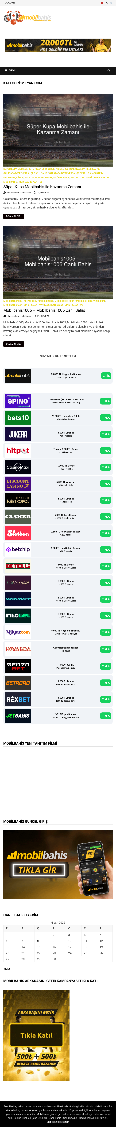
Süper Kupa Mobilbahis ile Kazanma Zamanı (42, 187)
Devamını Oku (13, 216)
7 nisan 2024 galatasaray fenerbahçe (78, 169)
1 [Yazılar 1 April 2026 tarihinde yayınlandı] (38, 935)
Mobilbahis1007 (33, 305)
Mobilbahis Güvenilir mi (90, 301)
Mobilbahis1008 (53, 305)
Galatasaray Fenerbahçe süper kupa (47, 177)
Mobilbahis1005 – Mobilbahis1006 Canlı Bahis (44, 310)
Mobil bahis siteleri (98, 177)
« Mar (6, 968)
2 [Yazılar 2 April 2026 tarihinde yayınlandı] (53, 935)
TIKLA (106, 401)
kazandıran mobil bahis (19, 192)
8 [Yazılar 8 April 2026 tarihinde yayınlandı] (38, 941)
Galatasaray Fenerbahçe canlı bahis (25, 173)
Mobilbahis (10, 182)
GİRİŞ (106, 375)
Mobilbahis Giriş (64, 301)
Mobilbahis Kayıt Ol (30, 182)
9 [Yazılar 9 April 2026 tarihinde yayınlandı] (53, 941)
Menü (10, 70)
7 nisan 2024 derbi (43, 169)
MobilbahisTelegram (57, 1121)
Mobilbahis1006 (12, 305)
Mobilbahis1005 (12, 301)
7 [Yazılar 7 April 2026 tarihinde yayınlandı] (22, 941)
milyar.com (77, 177)
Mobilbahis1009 (74, 305)
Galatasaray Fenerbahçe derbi (67, 173)
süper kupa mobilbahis (17, 169)
